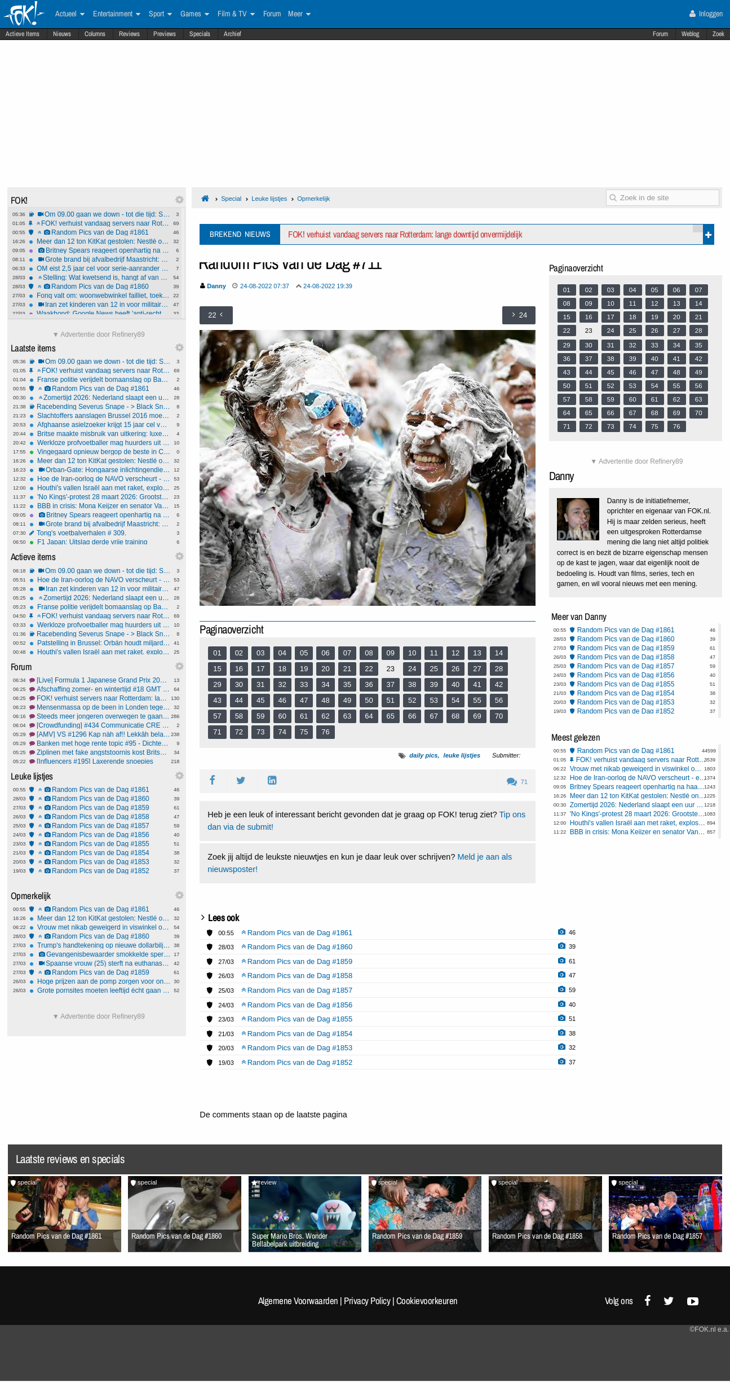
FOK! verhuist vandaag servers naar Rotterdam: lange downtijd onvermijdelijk (99, 223)
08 (369, 653)
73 (260, 732)
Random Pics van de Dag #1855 (99, 843)
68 (455, 716)
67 (433, 716)
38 (412, 684)
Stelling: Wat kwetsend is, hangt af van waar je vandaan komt (99, 277)
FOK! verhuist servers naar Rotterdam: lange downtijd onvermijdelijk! (99, 698)
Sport (160, 14)
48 (325, 700)
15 (217, 668)
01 (217, 653)
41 (477, 684)
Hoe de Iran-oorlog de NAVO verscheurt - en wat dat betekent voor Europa (99, 478)
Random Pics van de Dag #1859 (99, 807)
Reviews (129, 33)
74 (282, 732)
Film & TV (236, 14)
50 (369, 700)
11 (433, 653)
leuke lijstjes (462, 755)
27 (477, 668)
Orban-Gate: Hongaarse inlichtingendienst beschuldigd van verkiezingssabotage (99, 469)
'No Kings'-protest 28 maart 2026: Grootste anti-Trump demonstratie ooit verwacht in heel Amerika (99, 497)
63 (347, 716)
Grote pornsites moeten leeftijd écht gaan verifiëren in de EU (99, 990)
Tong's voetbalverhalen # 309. (99, 533)
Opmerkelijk (313, 198)
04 (282, 653)
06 (325, 653)
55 (477, 700)
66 (412, 716)
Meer (299, 14)
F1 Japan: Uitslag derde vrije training (99, 542)
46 (282, 700)
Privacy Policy (367, 1300)
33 (304, 684)
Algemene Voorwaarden (298, 1300)
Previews (164, 33)
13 (477, 653)
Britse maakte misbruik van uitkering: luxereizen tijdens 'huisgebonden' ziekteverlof (99, 433)
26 (455, 668)
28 (499, 668)
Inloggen (706, 13)
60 (282, 716)
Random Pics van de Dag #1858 (99, 816)
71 (217, 732)
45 (260, 700)
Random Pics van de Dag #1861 (99, 232)
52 (412, 700)
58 (239, 716)
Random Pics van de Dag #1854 (99, 852)
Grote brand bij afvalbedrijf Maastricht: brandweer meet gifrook (99, 259)
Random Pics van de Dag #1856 (99, 834)
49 (347, 700)
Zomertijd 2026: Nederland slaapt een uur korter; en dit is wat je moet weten (99, 397)
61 (304, 716)
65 (391, 716)
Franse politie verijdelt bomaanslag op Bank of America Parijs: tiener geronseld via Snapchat (99, 379)
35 (347, 684)
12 (455, 653)
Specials (199, 33)
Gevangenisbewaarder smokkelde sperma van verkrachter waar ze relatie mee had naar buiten (99, 954)
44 (239, 700)
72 (239, 732)
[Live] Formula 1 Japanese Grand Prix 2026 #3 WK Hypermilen (99, 680)
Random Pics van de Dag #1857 (99, 825)
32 (282, 684)
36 (369, 684)
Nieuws (62, 33)
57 (217, 716)
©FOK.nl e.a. (709, 1329)
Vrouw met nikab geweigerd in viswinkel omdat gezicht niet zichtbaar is (99, 927)
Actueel (70, 14)
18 (282, 668)
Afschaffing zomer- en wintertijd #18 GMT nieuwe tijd (99, 689)
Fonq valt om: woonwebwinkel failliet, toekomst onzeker (99, 295)
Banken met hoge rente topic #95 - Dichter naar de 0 (99, 743)
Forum (660, 33)
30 (239, 684)
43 (217, 700)
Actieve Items (22, 33)
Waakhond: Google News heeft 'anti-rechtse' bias (99, 313)
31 (260, 684)
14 (499, 653)
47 (304, 700)
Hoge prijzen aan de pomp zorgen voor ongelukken (99, 981)
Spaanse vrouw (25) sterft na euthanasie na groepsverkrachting (99, 963)
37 (391, 684)
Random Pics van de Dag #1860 (99, 286)
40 (455, 684)
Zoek (718, 33)
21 (347, 668)
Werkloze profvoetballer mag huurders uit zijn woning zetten (99, 442)
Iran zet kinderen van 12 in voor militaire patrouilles (99, 304)
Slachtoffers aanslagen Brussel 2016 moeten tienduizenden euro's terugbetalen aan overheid (99, 415)
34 (325, 684)
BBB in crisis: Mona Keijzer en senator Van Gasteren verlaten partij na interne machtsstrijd (99, 506)
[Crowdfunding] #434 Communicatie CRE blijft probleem (99, 725)
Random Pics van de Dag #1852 (99, 871)
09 (391, 653)
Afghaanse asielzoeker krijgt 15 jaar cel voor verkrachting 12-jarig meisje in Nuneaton (99, 424)
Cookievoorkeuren (427, 1300)
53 (433, 700)
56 (499, 700)
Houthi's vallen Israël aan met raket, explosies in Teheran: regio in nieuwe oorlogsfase (99, 488)
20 (325, 668)
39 (433, 684)
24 (412, 668)
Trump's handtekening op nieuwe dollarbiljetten (99, 945)
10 (412, 653)
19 (304, 668)
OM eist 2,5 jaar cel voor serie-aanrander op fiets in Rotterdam (99, 268)
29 (217, 684)
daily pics (423, 755)
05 (304, 653)
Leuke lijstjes (269, 198)
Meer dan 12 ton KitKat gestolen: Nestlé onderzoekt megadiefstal (99, 241)
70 (499, 716)
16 (239, 668)
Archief (232, 33)
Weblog (690, 33)
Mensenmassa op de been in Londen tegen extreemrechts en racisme (99, 707)
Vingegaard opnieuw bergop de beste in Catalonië (99, 451)
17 (260, 668)
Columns (95, 33)
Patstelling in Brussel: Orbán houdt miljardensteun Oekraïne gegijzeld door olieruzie (99, 643)
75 (304, 732)
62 (325, 716)
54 (455, 700)
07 (347, 653)
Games (194, 14)
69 (477, 716)
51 (391, 700)
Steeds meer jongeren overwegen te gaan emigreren (99, 716)
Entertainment (116, 14)
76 (325, 732)
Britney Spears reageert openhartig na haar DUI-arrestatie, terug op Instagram (99, 250)
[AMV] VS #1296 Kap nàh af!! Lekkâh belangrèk (99, 734)
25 (433, 668)
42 (499, 684)
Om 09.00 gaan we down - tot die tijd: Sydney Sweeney (99, 214)
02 (239, 653)
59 (260, 716)
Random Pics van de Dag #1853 (99, 861)
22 (369, 668)
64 (369, 716)
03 (260, 653)
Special (231, 198)
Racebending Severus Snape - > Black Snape (99, 406)
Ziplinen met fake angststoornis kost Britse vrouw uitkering (99, 752)
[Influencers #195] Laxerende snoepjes (99, 761)
